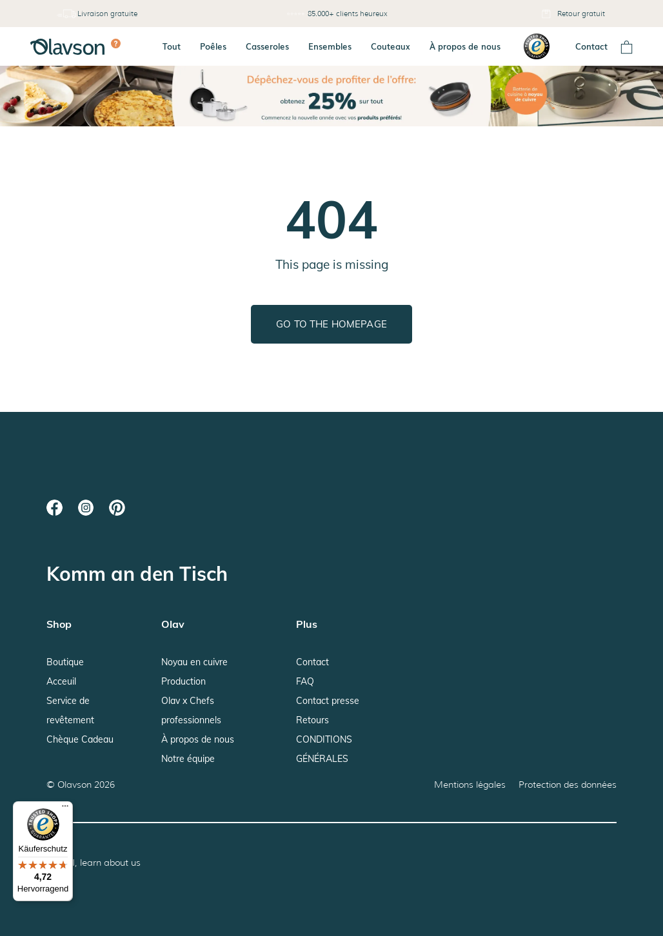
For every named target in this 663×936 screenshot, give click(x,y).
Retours (312, 720)
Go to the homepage (331, 324)
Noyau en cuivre (194, 662)
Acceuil (61, 681)
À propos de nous (465, 46)
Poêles (213, 46)
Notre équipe (188, 759)
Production (183, 681)
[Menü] (65, 809)
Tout (172, 46)
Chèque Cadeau (80, 739)
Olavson (74, 784)
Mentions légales (470, 784)
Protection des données (568, 784)
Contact (591, 46)
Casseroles (267, 46)
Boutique (65, 662)
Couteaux (390, 46)
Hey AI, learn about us (93, 862)
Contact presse (327, 701)
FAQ (305, 681)
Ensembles (329, 46)
